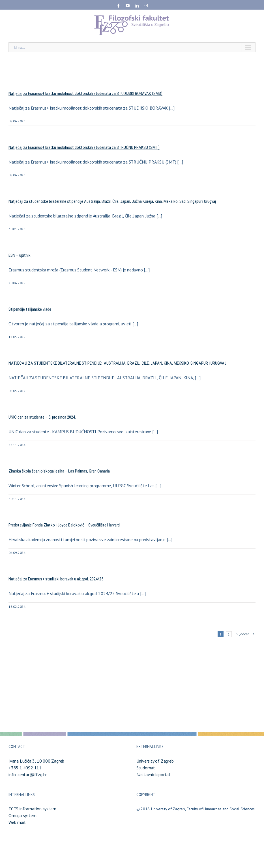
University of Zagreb (155, 761)
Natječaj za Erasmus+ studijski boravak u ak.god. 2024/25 (55, 579)
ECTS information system (32, 808)
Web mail (16, 822)
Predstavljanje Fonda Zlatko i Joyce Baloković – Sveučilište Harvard (64, 525)
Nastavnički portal (153, 774)
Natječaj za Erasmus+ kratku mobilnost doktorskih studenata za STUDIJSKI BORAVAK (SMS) (85, 93)
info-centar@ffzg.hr (27, 774)
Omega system (22, 815)
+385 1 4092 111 (25, 768)
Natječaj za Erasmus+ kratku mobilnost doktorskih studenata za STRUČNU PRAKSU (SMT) (84, 147)
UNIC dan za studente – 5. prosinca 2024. (42, 417)
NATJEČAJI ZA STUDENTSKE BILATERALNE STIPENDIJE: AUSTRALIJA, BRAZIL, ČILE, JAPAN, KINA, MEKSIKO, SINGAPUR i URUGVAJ (117, 363)
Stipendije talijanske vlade (29, 309)
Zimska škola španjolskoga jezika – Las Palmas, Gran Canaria (59, 471)
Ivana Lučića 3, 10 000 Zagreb (36, 761)
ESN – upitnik (19, 255)
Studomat (145, 768)
